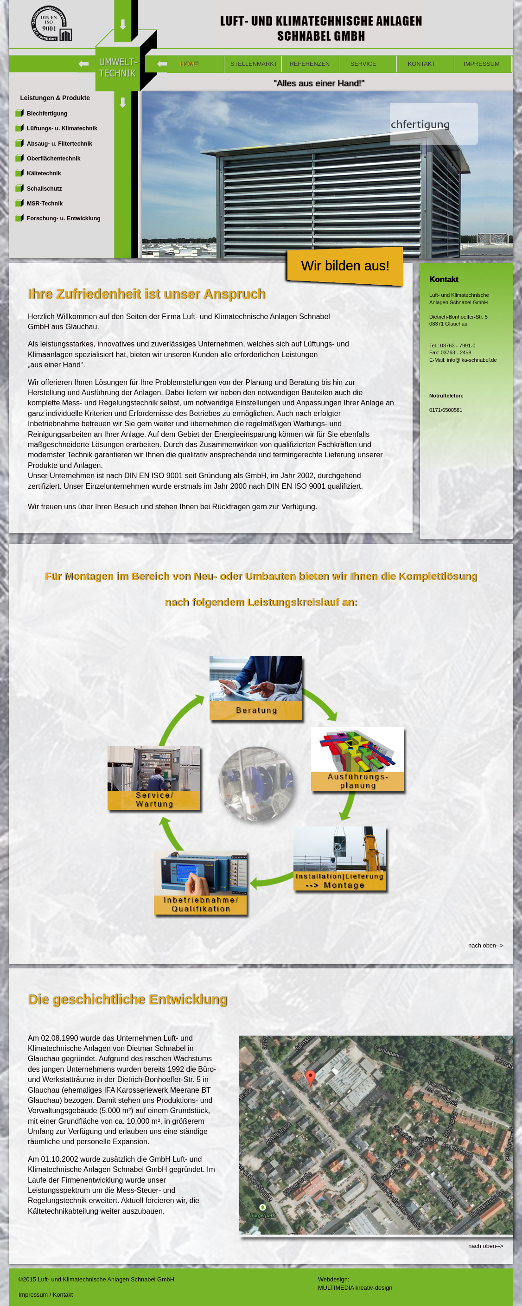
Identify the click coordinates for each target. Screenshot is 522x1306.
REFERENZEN (309, 63)
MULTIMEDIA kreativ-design (355, 1287)
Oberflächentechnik (54, 158)
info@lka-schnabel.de (471, 360)
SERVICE (360, 63)
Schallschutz (44, 189)
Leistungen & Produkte (52, 98)
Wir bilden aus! (345, 265)
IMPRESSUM (480, 63)
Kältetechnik (44, 173)
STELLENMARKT (254, 63)
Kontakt (63, 1294)
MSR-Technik (45, 203)
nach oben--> (485, 945)
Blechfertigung (47, 113)
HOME (185, 63)
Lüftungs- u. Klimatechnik (62, 128)
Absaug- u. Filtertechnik (59, 144)
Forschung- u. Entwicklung (64, 218)
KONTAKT (419, 63)
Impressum (34, 1294)
